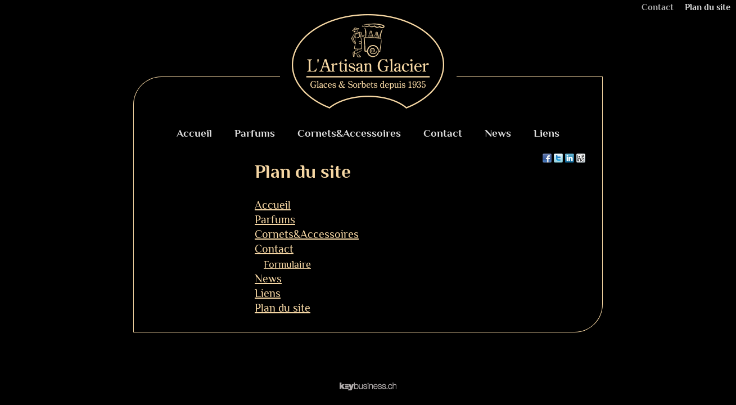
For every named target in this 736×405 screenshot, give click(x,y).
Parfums (254, 133)
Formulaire (287, 264)
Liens (546, 133)
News (498, 133)
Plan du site (707, 7)
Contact (658, 7)
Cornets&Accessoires (349, 133)
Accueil (194, 133)
